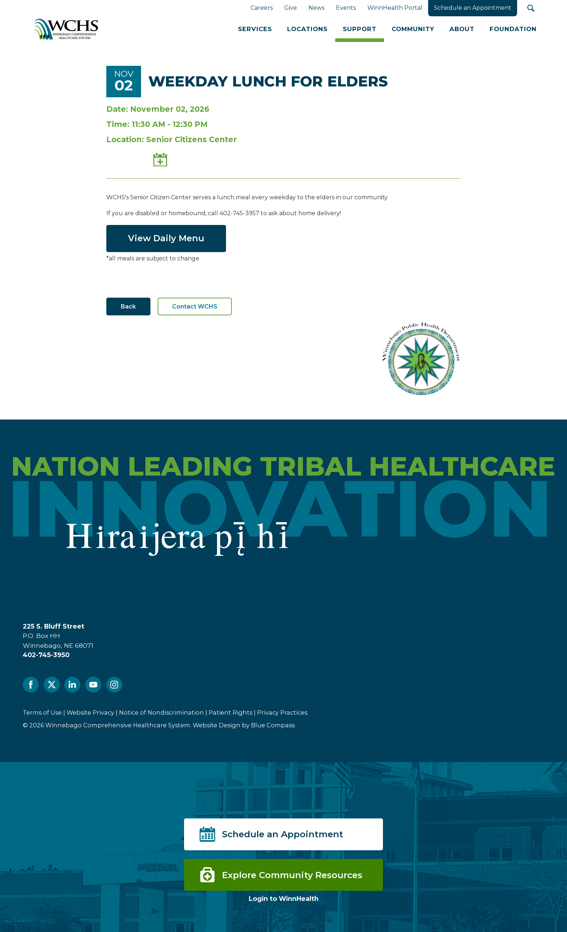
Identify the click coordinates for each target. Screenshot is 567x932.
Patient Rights (230, 712)
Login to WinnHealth (284, 898)
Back (128, 306)
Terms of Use (42, 712)
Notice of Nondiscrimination (161, 712)
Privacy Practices (282, 712)
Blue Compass (273, 725)
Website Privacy (90, 712)
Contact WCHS (194, 306)
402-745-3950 (46, 655)
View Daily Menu (166, 238)
